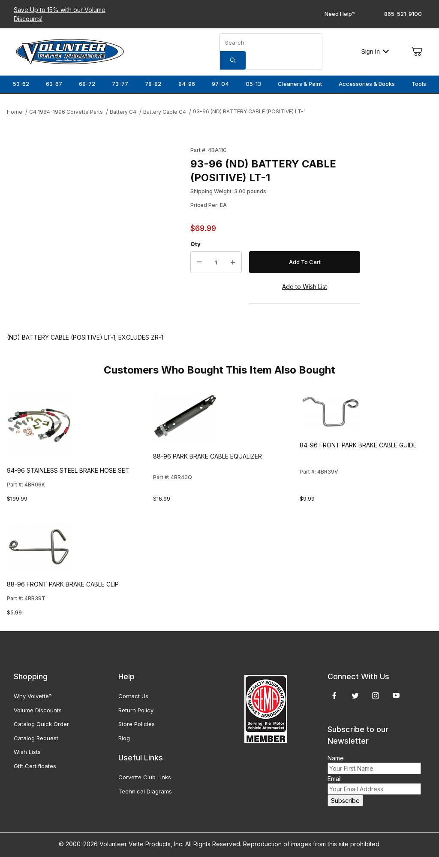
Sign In (375, 51)
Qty (195, 243)
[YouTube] (396, 695)
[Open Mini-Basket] (416, 52)
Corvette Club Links (144, 777)
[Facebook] (334, 695)
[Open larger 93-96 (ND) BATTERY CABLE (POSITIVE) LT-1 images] (96, 224)
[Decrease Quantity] (199, 262)
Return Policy (135, 710)
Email (335, 778)
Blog (124, 738)
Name (336, 758)
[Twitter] (355, 695)
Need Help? (340, 13)
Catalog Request (36, 738)
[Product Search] (271, 42)
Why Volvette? (33, 696)
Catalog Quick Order (41, 723)
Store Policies (136, 723)
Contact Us (133, 696)
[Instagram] (375, 695)
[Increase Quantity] (232, 262)
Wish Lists (27, 751)
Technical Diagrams (145, 791)
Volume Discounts (38, 710)
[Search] (233, 60)
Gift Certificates (35, 766)
